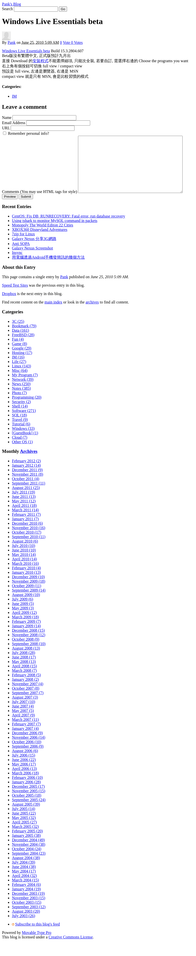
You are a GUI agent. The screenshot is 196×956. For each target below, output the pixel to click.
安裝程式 (40, 61)
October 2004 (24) (26, 863)
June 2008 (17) (24, 672)
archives (92, 317)
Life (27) (19, 376)
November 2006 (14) (28, 752)
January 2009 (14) (26, 640)
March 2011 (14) (25, 524)
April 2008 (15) (24, 681)
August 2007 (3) (25, 712)
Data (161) (20, 345)
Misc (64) (20, 385)
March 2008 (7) (24, 685)
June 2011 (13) (24, 511)
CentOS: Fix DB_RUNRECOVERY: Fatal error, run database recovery (68, 231)
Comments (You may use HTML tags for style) (39, 138)
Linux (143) (21, 381)
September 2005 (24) (28, 814)
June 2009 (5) (23, 618)
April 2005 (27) (24, 837)
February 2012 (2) (26, 475)
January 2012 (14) (26, 480)
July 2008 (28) (23, 667)
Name (6, 117)
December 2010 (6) (27, 538)
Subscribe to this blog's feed (37, 939)
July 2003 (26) (23, 930)
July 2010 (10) (23, 560)
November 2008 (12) (28, 649)
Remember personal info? (28, 133)
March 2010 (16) (25, 578)
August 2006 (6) (25, 765)
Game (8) (19, 358)
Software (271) (24, 425)
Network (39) (23, 394)
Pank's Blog (11, 4)
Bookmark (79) (24, 340)
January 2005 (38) (26, 850)
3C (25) (18, 336)
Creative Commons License (71, 952)
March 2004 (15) (25, 895)
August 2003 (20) (26, 926)
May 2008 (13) (24, 676)
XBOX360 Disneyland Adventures (39, 244)
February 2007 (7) (26, 739)
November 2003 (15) (28, 912)
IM (14, 96)
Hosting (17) (22, 367)
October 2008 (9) (25, 654)
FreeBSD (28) (23, 349)
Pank (12, 42)
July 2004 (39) (23, 877)
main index (53, 317)
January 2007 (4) (25, 743)
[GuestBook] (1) (25, 447)
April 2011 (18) (24, 520)
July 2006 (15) (23, 770)
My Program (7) (25, 389)
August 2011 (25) (26, 502)
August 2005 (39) (26, 819)
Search (7, 9)
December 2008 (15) (28, 645)
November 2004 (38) (28, 859)
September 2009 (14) (28, 605)
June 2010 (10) (24, 565)
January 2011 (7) (25, 533)
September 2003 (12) (28, 921)
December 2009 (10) (28, 591)
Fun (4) (18, 354)
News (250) (21, 398)
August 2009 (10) (26, 609)
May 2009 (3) (23, 623)
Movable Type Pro (36, 947)
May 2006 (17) (24, 779)
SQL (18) (19, 430)
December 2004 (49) (28, 854)
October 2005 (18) (26, 810)
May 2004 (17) (24, 886)
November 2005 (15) (28, 805)
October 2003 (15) (26, 917)
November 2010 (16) (28, 542)
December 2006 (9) (27, 747)
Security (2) (21, 416)
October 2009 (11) (26, 600)
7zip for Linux (23, 248)
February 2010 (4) (26, 582)
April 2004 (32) (24, 890)
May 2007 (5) (23, 725)
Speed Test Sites (15, 300)
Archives (28, 465)
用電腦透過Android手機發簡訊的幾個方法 (48, 272)
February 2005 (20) (27, 846)
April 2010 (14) (24, 574)
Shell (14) (20, 421)
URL (6, 128)
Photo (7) (19, 407)
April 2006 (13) (24, 783)
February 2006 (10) (27, 792)
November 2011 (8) (27, 489)
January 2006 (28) (26, 796)
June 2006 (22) (24, 774)
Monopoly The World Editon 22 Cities (42, 240)
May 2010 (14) (24, 569)
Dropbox (9, 308)
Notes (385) (21, 403)
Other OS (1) (22, 456)
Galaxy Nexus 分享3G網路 (34, 253)
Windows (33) (23, 443)
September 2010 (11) (28, 551)
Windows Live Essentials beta (26, 51)
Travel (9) (20, 434)
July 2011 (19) (23, 507)
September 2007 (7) (27, 707)
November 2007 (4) (27, 698)
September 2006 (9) (27, 761)
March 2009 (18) (25, 631)
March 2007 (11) (25, 734)
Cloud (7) (19, 452)
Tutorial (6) (21, 439)
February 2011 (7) (26, 529)
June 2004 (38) (24, 881)
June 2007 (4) (23, 721)
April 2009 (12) (24, 627)
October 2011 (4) (25, 493)
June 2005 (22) (24, 828)
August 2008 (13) (26, 663)
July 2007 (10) (23, 716)
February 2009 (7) (26, 636)
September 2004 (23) (28, 868)
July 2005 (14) (23, 823)
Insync (17, 267)
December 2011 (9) (27, 484)
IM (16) (18, 372)
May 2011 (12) (24, 516)
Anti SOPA (21, 258)
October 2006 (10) (26, 756)
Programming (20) (26, 412)
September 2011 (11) (28, 498)
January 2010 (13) (26, 587)
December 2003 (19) (28, 908)
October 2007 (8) (25, 703)
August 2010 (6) (25, 556)
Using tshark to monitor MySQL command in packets (54, 235)
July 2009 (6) (22, 614)
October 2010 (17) (26, 547)
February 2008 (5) (26, 689)
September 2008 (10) (28, 658)
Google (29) (21, 363)
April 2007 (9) (23, 730)
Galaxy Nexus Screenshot (32, 263)
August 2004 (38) (26, 872)
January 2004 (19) (26, 903)
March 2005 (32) (25, 841)
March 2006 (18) (25, 788)
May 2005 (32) (24, 832)
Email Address (13, 123)
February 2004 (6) (26, 899)
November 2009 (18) (28, 596)
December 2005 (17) (28, 801)
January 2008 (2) (25, 694)
